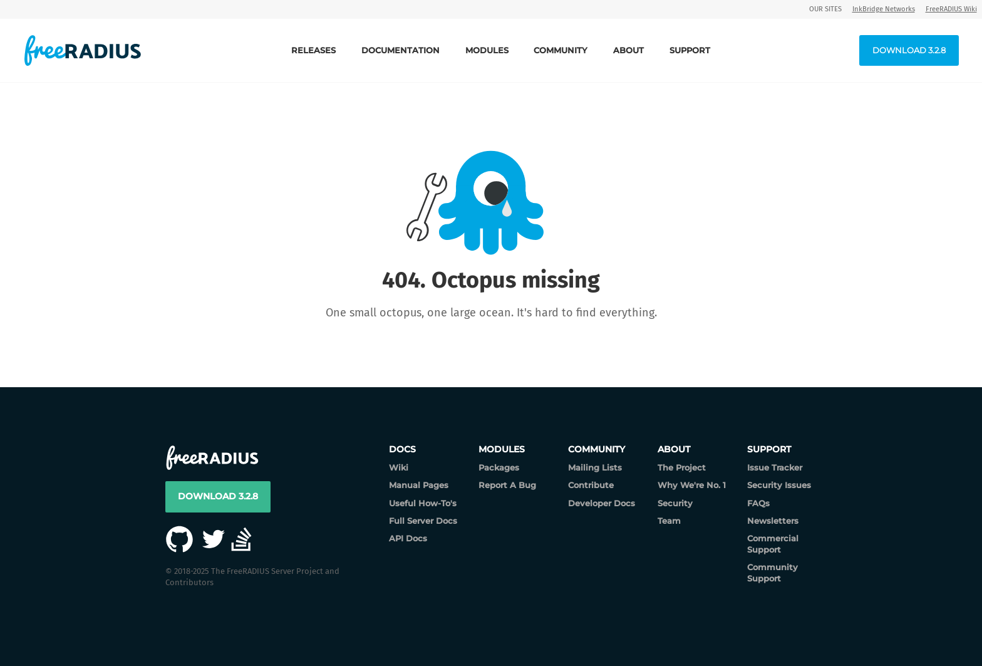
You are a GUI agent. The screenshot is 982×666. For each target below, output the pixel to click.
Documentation (400, 50)
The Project (682, 467)
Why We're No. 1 (692, 485)
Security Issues (779, 485)
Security (675, 503)
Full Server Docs (423, 521)
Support (689, 50)
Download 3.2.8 (909, 50)
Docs (402, 449)
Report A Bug (507, 485)
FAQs (758, 503)
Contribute (591, 485)
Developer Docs (601, 503)
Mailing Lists (595, 467)
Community (560, 50)
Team (669, 521)
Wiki (398, 467)
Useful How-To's (423, 503)
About (628, 50)
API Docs (408, 538)
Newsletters (773, 521)
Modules (487, 50)
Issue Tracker (774, 467)
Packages (498, 467)
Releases (313, 50)
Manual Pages (418, 485)
